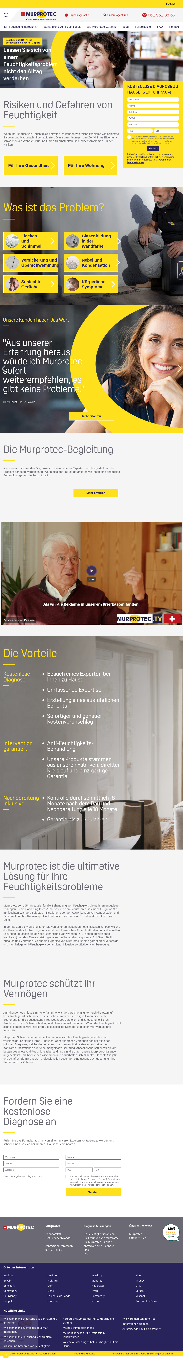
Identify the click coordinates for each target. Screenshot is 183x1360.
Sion (138, 1275)
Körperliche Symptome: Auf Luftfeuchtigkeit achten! (89, 1320)
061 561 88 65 (161, 15)
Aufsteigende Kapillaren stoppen (142, 1329)
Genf (50, 1285)
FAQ (160, 26)
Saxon (95, 1301)
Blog (126, 26)
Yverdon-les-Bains (146, 1301)
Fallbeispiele (143, 26)
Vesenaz (140, 1296)
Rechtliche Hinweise (84, 1353)
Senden (93, 1192)
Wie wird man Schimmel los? (139, 1318)
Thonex (140, 1280)
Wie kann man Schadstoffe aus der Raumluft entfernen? (30, 1320)
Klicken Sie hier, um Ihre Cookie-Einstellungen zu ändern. (143, 1353)
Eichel (51, 1290)
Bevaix (7, 1280)
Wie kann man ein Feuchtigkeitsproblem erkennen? (27, 1339)
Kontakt (174, 26)
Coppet (7, 1301)
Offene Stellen (137, 1238)
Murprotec (135, 1234)
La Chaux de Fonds (59, 1296)
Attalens (8, 1275)
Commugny (10, 1290)
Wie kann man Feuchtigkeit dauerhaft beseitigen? (26, 1329)
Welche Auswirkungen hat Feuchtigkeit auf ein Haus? (90, 1344)
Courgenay (9, 1296)
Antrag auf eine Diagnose (99, 1246)
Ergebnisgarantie (79, 15)
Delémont (53, 1275)
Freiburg (53, 1280)
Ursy (138, 1285)
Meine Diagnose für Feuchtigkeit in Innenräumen (84, 1335)
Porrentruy (98, 1296)
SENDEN (153, 148)
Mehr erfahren (135, 162)
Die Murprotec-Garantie (102, 26)
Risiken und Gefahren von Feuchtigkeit (26, 1346)
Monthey (97, 1280)
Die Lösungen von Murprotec (101, 1238)
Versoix (140, 1290)
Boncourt (8, 1285)
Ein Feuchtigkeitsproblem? (21, 26)
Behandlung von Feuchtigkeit (62, 26)
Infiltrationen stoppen (135, 1323)
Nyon (95, 1290)
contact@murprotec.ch (59, 1246)
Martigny (97, 1275)
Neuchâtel (98, 1285)
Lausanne (53, 1301)
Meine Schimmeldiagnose (78, 1327)
